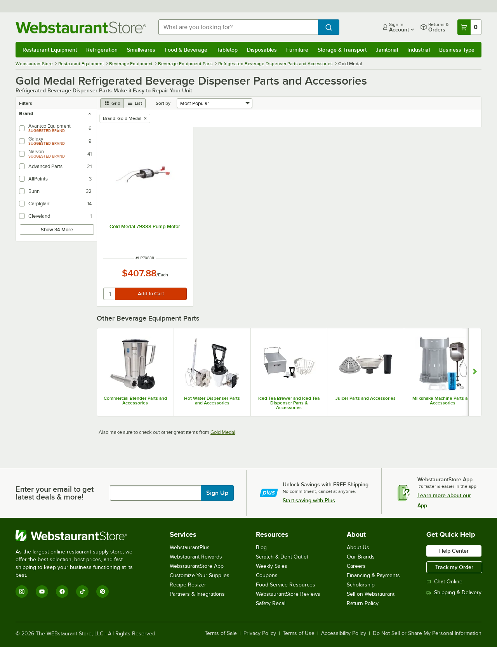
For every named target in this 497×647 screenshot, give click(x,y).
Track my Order (454, 567)
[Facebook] (62, 591)
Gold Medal (222, 432)
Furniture (297, 50)
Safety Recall (271, 603)
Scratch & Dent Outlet (282, 557)
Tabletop (227, 50)
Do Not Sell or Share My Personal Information (427, 633)
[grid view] (112, 103)
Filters (25, 103)
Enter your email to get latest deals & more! (55, 493)
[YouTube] (42, 591)
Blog (261, 547)
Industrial (418, 50)
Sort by (163, 103)
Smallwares (141, 50)
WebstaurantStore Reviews (288, 594)
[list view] (135, 103)
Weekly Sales (271, 566)
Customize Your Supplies (199, 575)
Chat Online (444, 582)
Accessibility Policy (343, 633)
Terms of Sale (221, 633)
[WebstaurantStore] (79, 535)
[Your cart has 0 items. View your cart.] (469, 27)
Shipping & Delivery (453, 592)
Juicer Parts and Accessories (365, 398)
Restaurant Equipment (50, 50)
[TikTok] (82, 591)
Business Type (456, 50)
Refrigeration (102, 50)
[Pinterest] (102, 591)
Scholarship (361, 585)
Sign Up (217, 492)
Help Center (454, 551)
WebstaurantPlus (190, 547)
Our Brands (361, 557)
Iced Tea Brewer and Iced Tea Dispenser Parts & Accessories (289, 403)
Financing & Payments (373, 575)
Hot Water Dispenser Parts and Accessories (212, 400)
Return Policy (363, 603)
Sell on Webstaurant (370, 594)
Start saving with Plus (309, 500)
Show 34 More (57, 229)
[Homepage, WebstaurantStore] (81, 27)
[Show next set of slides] (474, 372)
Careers (356, 566)
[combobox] (238, 27)
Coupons (267, 575)
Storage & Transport (342, 50)
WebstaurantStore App (197, 566)
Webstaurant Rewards (196, 557)
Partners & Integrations (197, 594)
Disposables (262, 50)
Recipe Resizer (188, 585)
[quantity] (109, 294)
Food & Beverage (186, 50)
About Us (358, 547)
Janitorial (387, 50)
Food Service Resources (285, 585)
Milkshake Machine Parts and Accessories (442, 400)
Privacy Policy (259, 633)
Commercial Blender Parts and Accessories (135, 400)
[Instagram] (22, 591)
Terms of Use (299, 633)
